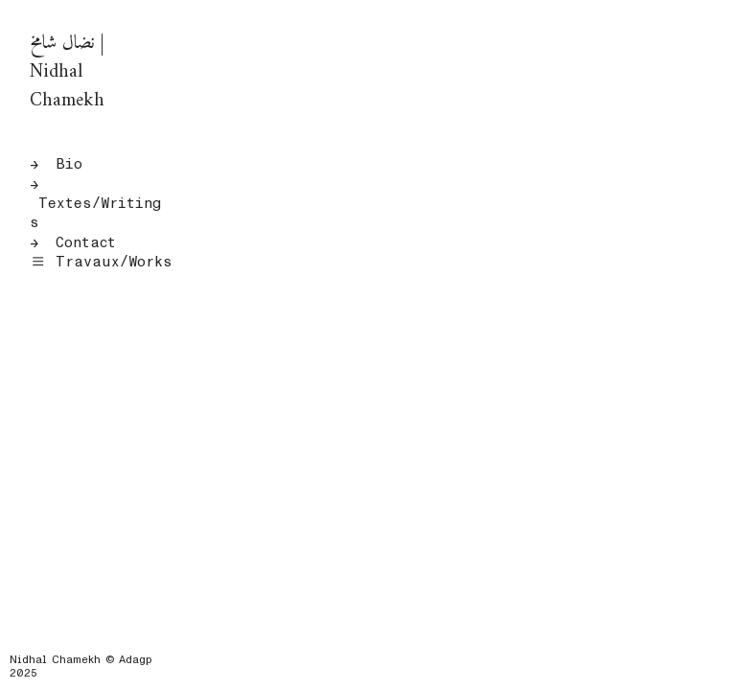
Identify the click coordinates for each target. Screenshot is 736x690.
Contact (86, 242)
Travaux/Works (101, 261)
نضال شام (63, 43)
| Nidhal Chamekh (67, 72)
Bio (69, 163)
